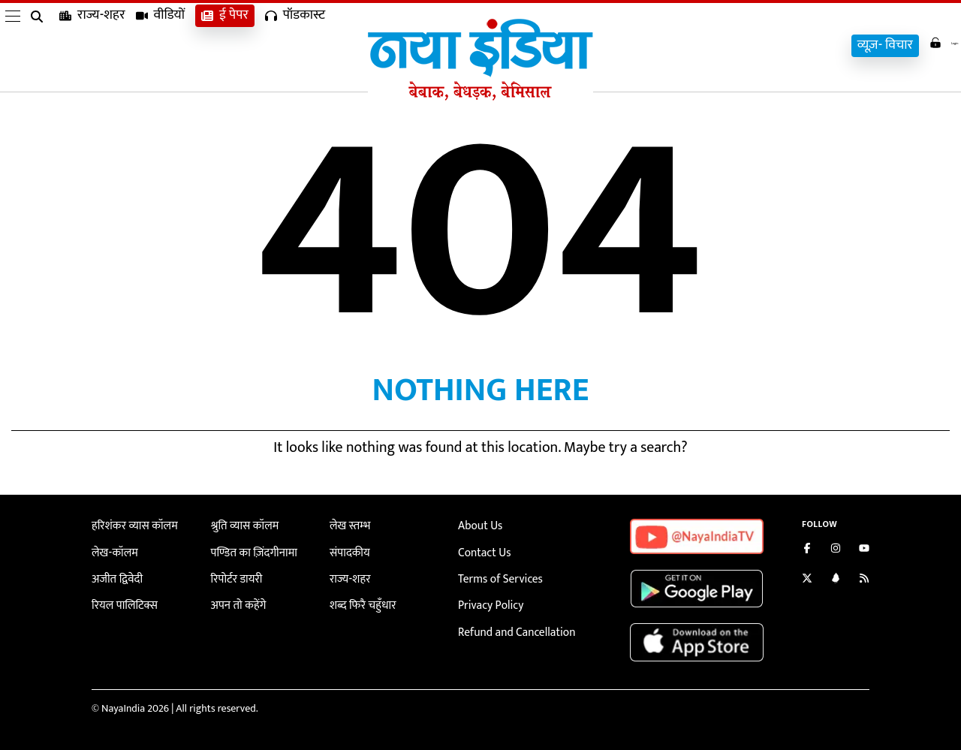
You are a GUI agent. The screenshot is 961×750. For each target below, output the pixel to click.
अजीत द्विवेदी (115, 575)
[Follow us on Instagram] (835, 550)
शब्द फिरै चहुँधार (360, 601)
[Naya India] (480, 97)
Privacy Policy (487, 601)
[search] (40, 47)
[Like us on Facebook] (807, 550)
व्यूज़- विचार (863, 45)
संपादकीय (348, 550)
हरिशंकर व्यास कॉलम (131, 525)
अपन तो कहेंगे (236, 601)
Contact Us (482, 550)
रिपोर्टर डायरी (234, 575)
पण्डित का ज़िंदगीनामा (250, 550)
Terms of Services (496, 575)
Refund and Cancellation (511, 625)
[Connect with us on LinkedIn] (835, 580)
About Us (478, 525)
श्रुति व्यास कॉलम (242, 525)
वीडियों (160, 45)
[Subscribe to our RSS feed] (864, 580)
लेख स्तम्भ (348, 525)
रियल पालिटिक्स (122, 601)
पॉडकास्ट (295, 45)
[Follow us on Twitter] (807, 580)
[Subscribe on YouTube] (864, 550)
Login (932, 44)
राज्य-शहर (92, 45)
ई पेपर (225, 45)
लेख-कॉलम (113, 550)
